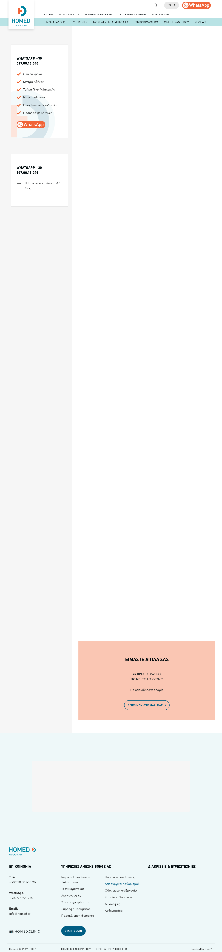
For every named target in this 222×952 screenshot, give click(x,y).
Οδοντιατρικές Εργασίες (121, 890)
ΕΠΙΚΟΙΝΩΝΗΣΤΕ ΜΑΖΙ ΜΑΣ (147, 705)
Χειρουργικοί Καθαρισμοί (122, 884)
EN (171, 5)
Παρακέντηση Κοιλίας (120, 877)
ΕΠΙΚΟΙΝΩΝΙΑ (161, 14)
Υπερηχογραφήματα (75, 902)
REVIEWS (200, 22)
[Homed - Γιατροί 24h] (22, 852)
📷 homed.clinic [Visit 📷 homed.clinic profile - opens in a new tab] (24, 931)
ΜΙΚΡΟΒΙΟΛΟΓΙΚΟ (146, 22)
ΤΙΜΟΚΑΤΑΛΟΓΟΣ (55, 22)
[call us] (196, 5)
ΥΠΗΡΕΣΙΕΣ (80, 22)
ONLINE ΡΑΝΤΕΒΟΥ (176, 22)
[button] (155, 5)
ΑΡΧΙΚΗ (48, 14)
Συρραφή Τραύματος (75, 909)
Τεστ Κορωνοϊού (72, 889)
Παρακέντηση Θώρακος (77, 916)
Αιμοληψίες (112, 904)
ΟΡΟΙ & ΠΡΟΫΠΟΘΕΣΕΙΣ (112, 949)
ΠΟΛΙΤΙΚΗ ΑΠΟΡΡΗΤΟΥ (76, 949)
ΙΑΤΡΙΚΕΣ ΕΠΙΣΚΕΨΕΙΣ (99, 14)
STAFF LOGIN (73, 931)
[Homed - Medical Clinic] (21, 14)
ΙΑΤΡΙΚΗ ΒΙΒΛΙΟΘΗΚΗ (132, 14)
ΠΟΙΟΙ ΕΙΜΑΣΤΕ (69, 14)
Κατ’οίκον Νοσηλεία (118, 897)
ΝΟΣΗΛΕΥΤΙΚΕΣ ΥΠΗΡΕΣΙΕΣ (111, 22)
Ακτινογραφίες (71, 895)
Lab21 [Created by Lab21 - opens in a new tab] (209, 949)
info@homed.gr (19, 914)
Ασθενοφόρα (114, 911)
